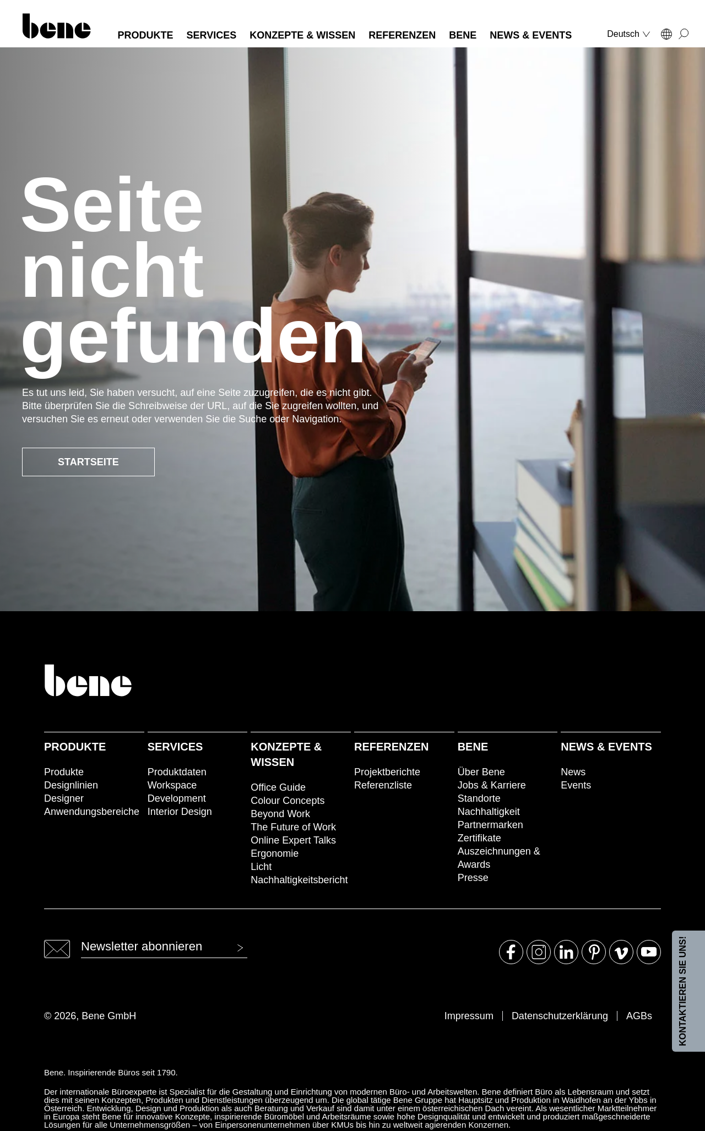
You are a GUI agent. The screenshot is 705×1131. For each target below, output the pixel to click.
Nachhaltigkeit (489, 811)
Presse (473, 877)
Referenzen (391, 747)
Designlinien (71, 785)
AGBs (639, 1016)
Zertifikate (479, 838)
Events (576, 785)
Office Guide (278, 787)
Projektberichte (387, 771)
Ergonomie (275, 853)
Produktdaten (177, 771)
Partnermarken (490, 824)
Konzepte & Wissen (286, 754)
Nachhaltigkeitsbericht (299, 879)
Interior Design (180, 811)
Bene (473, 747)
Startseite (88, 461)
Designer (64, 798)
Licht (261, 866)
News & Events (606, 747)
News (573, 771)
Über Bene (481, 771)
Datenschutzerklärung (560, 1016)
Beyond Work (280, 813)
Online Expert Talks (293, 840)
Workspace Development (177, 792)
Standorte (479, 798)
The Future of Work (293, 827)
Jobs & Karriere (492, 785)
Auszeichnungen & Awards (499, 858)
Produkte (75, 747)
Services (175, 747)
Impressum (469, 1016)
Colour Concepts (287, 800)
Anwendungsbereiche (91, 811)
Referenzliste (383, 785)
